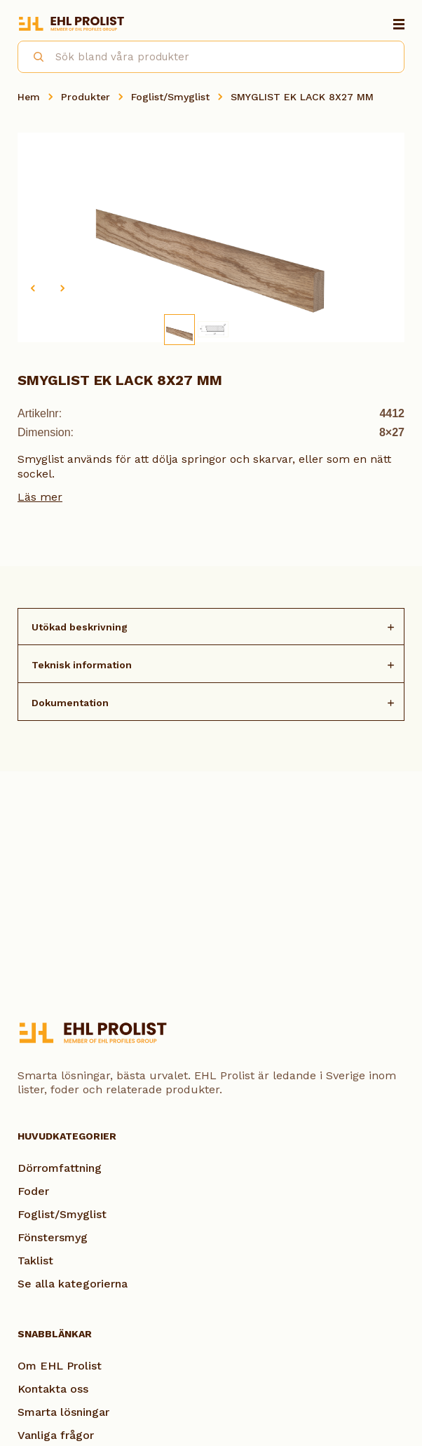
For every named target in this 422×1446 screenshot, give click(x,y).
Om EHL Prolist (60, 1365)
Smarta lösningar (63, 1412)
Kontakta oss (53, 1389)
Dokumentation (70, 702)
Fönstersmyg (53, 1237)
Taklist (35, 1260)
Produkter (85, 96)
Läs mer (40, 497)
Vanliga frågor (56, 1435)
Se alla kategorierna (73, 1283)
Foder (33, 1191)
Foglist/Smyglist (170, 96)
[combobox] (211, 57)
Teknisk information (82, 664)
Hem (29, 96)
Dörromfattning (60, 1168)
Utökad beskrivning (80, 627)
